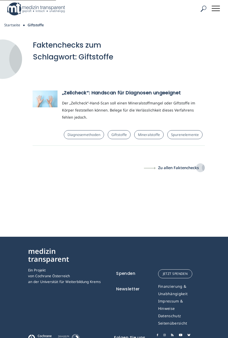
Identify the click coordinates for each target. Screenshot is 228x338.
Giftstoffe (119, 134)
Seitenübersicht (172, 323)
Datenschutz (169, 315)
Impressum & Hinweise (170, 305)
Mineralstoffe (149, 134)
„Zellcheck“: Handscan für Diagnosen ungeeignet (121, 92)
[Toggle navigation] (216, 7)
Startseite (12, 25)
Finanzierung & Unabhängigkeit (173, 290)
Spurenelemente (185, 134)
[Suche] (203, 8)
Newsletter (128, 289)
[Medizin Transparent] (38, 9)
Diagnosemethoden (84, 134)
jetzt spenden (175, 273)
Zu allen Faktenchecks (178, 167)
